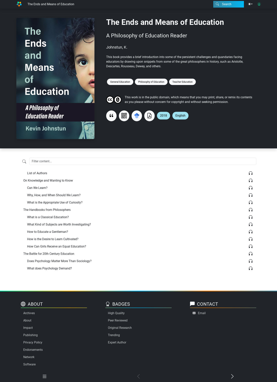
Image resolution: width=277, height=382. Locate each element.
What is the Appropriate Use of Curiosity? (55, 202)
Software (29, 364)
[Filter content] (24, 162)
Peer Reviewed (118, 320)
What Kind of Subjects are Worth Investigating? (59, 224)
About (27, 320)
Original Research (120, 328)
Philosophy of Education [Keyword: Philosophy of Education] (151, 81)
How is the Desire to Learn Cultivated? (52, 239)
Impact (28, 328)
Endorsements (33, 350)
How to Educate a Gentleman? (47, 232)
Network (28, 357)
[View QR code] (124, 115)
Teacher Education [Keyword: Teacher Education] (182, 81)
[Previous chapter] (138, 376)
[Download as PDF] (149, 115)
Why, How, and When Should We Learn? (54, 195)
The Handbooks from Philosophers (47, 210)
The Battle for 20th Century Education (48, 254)
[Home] (19, 4)
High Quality (116, 313)
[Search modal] (228, 4)
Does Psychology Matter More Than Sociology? (59, 261)
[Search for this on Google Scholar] (137, 115)
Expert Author (117, 342)
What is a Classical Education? (48, 217)
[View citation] (111, 115)
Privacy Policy (32, 342)
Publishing (30, 335)
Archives (29, 313)
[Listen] (250, 173)
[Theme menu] (250, 4)
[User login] (259, 4)
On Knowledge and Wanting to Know (48, 180)
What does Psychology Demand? (49, 268)
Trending (114, 335)
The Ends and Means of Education (51, 4)
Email (202, 313)
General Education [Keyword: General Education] (120, 81)
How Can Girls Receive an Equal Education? (56, 246)
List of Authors (37, 173)
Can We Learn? (37, 188)
